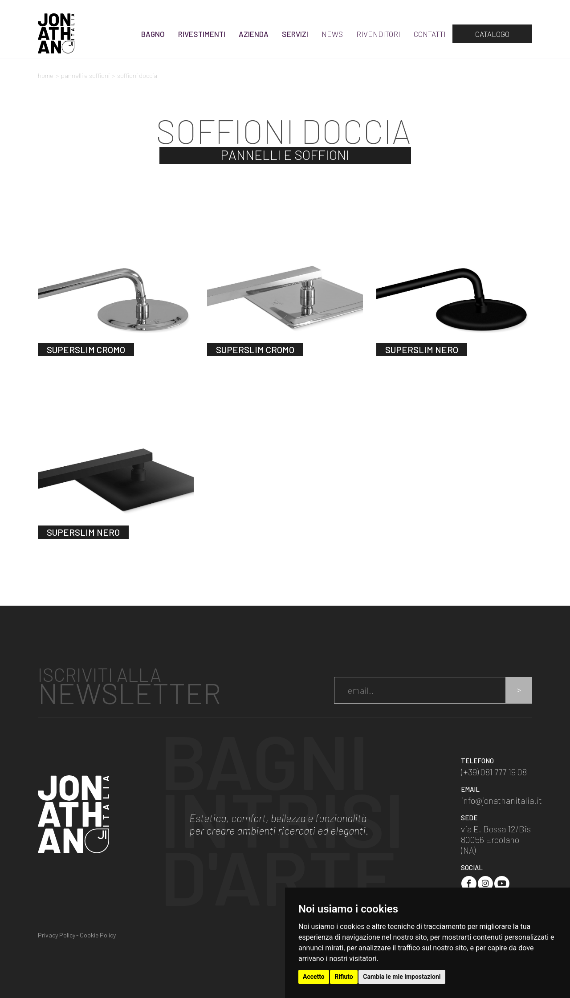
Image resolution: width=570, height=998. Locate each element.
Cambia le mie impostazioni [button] (401, 976)
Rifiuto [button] (343, 976)
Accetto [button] (314, 976)
